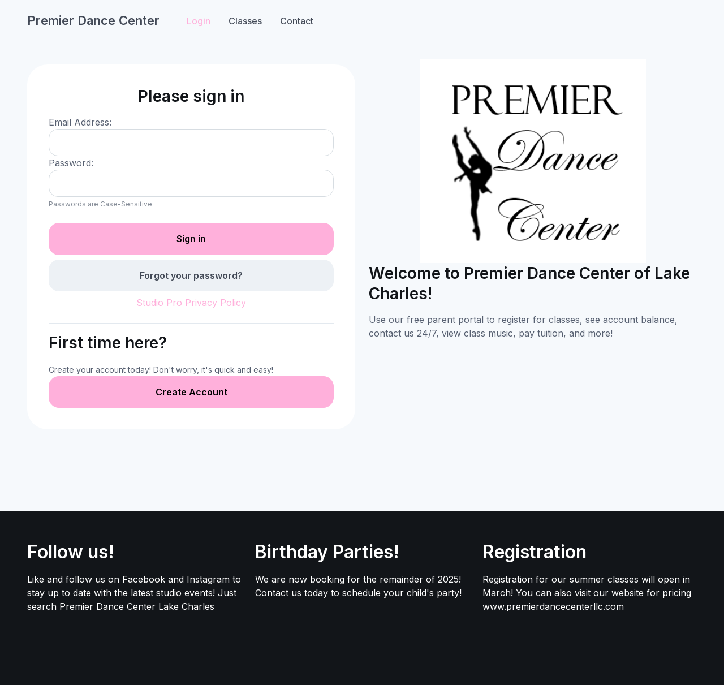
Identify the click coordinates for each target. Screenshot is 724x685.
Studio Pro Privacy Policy (191, 302)
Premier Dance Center (93, 20)
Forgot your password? (191, 275)
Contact (296, 21)
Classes (245, 21)
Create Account (191, 392)
